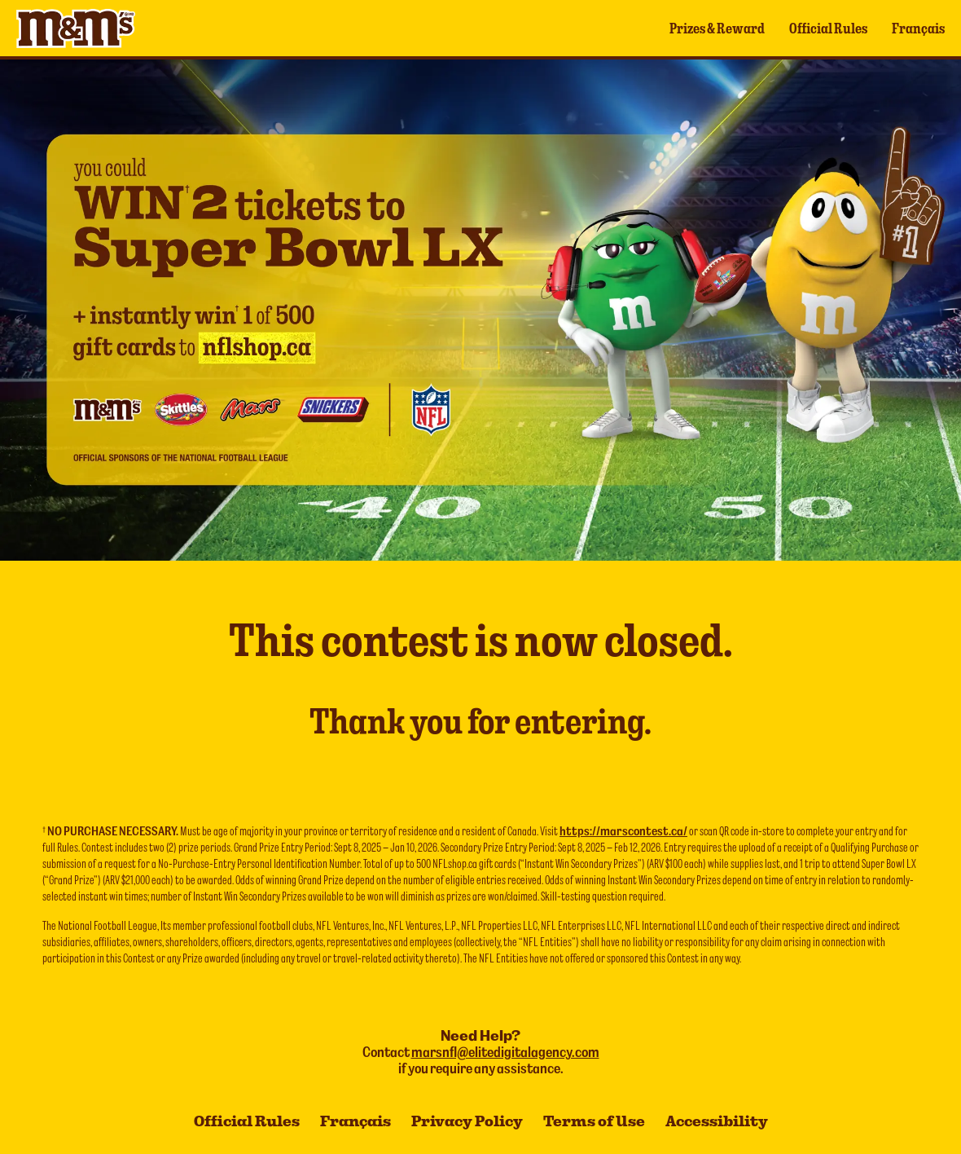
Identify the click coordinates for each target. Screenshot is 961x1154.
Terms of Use (594, 1121)
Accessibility (716, 1121)
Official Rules (828, 28)
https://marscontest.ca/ (623, 830)
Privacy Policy (467, 1121)
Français (918, 28)
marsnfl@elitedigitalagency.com (505, 1051)
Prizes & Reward (717, 28)
